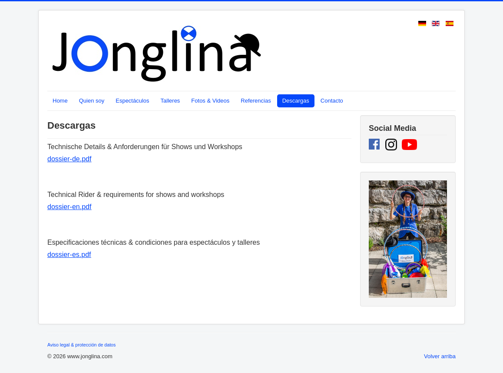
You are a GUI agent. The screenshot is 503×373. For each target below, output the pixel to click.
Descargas (295, 100)
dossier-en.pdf (69, 206)
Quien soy (92, 100)
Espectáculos (132, 100)
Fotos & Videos (210, 100)
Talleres (170, 100)
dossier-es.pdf (69, 254)
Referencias (256, 100)
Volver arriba (440, 356)
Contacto (332, 100)
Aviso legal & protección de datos (81, 344)
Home (60, 100)
